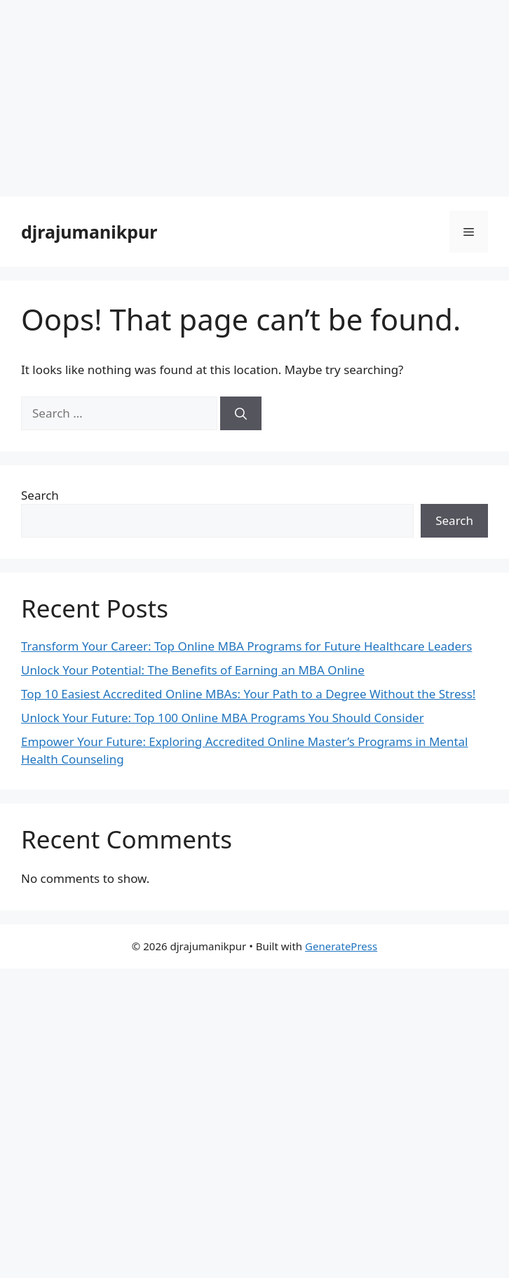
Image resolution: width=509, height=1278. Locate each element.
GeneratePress (341, 946)
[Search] (241, 413)
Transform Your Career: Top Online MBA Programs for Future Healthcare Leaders (246, 646)
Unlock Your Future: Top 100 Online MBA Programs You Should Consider (222, 718)
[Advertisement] (254, 98)
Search (40, 495)
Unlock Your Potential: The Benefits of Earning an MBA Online (193, 670)
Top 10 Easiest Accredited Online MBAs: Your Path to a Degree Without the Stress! (248, 694)
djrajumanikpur (89, 232)
